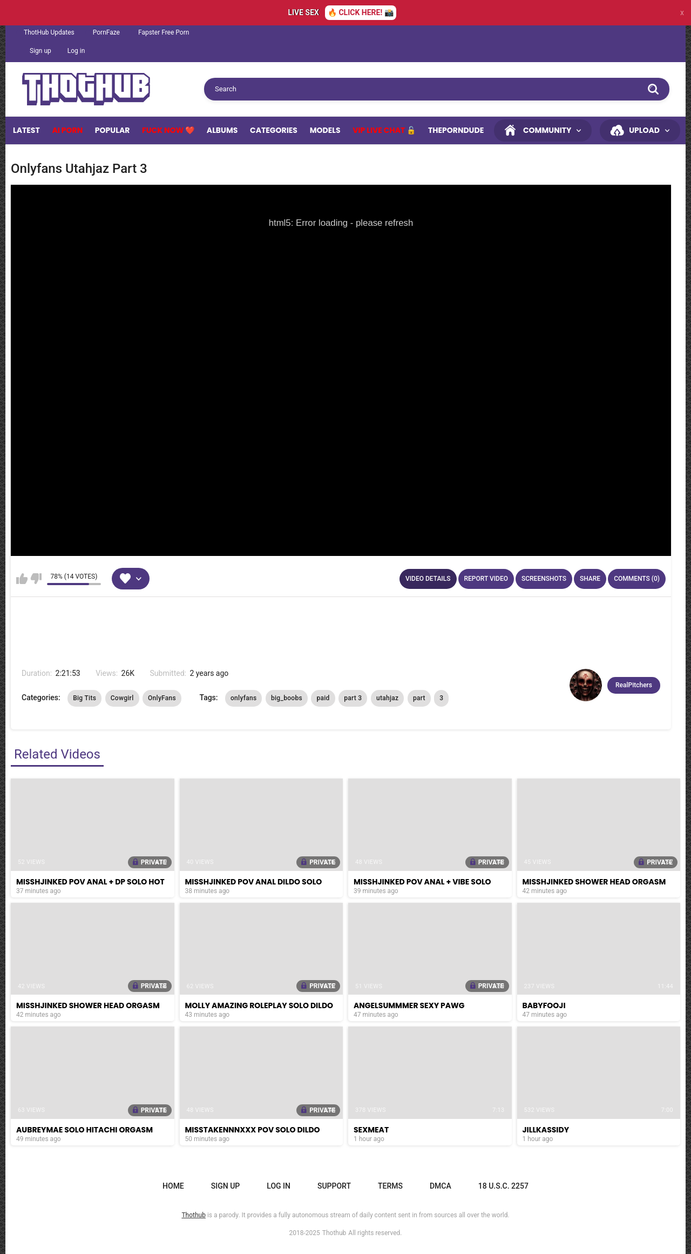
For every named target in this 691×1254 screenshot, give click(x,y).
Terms (390, 1186)
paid (322, 698)
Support (334, 1186)
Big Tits (84, 698)
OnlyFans (162, 698)
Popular (112, 130)
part (419, 698)
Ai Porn (67, 130)
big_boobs (286, 698)
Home (173, 1186)
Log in (76, 51)
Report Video (486, 578)
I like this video (22, 578)
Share (590, 578)
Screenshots (543, 578)
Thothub (334, 1233)
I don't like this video (36, 578)
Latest (26, 130)
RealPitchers (633, 685)
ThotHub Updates (49, 32)
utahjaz (387, 698)
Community (547, 130)
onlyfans (243, 698)
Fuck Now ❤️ (168, 130)
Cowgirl (122, 698)
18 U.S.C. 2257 (503, 1186)
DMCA (440, 1186)
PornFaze (106, 32)
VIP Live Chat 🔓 (384, 130)
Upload (644, 130)
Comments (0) (637, 578)
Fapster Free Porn (163, 32)
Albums (222, 130)
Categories (273, 130)
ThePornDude (456, 130)
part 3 (353, 698)
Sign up (40, 51)
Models (325, 130)
